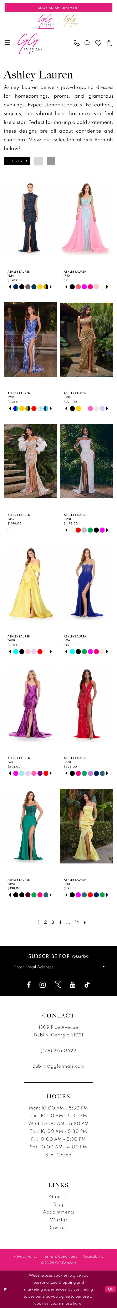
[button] (7, 43)
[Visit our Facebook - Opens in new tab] (29, 984)
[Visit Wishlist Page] (98, 43)
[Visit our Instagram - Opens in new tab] (43, 984)
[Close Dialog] (5, 1289)
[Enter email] (58, 967)
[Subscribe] (101, 967)
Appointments (58, 1212)
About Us (59, 1196)
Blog (58, 1204)
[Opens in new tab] (71, 20)
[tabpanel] (16, 287)
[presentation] (30, 218)
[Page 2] (45, 922)
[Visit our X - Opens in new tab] (58, 984)
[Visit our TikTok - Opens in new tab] (87, 985)
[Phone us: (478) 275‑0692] (76, 43)
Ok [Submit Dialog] (110, 1289)
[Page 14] (77, 922)
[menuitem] (7, 43)
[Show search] (87, 43)
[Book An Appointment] (58, 7)
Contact (58, 1228)
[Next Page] (85, 922)
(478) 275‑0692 (58, 1050)
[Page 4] (60, 922)
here (77, 1303)
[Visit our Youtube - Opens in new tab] (72, 984)
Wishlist (58, 1220)
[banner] (29, 44)
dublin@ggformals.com (58, 1066)
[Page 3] (53, 922)
